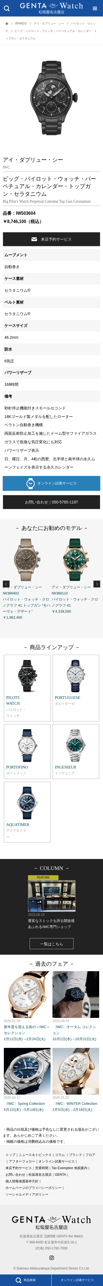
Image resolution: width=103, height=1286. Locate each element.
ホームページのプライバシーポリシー (33, 1188)
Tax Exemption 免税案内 (69, 1168)
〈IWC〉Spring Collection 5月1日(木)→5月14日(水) (27, 1080)
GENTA (60, 1175)
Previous (6, 584)
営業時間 (41, 1168)
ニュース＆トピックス (35, 1155)
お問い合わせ (15, 1175)
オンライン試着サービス (51, 483)
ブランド (75, 1155)
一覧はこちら (51, 944)
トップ (10, 1155)
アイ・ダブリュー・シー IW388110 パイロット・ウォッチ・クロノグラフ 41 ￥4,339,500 (76, 574)
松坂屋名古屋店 (40, 1175)
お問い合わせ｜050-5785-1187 (51, 502)
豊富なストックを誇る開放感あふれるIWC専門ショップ (51, 902)
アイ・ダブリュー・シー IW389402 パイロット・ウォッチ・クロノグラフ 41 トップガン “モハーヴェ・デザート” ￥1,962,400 (27, 577)
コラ (58, 1155)
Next (96, 584)
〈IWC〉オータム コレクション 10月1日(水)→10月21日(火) (75, 1006)
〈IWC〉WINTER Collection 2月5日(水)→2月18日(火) (75, 1080)
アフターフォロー (22, 1161)
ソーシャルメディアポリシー (26, 1194)
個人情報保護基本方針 (21, 1181)
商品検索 (25, 1280)
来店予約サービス (51, 239)
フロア (90, 1155)
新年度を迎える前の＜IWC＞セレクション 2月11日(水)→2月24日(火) (27, 1006)
